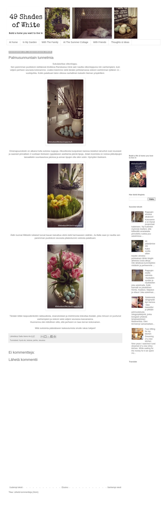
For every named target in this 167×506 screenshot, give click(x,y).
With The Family (50, 42)
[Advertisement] (65, 459)
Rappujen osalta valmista (149, 272)
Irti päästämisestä (150, 243)
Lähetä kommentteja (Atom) (26, 492)
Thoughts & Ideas (120, 42)
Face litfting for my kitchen (150, 331)
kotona (29, 340)
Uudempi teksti (15, 487)
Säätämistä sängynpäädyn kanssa (150, 299)
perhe (35, 340)
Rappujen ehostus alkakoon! (149, 214)
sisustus (42, 340)
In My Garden (30, 42)
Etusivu (65, 487)
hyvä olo (22, 340)
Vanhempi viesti (114, 487)
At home (13, 42)
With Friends (99, 42)
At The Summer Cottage (75, 42)
